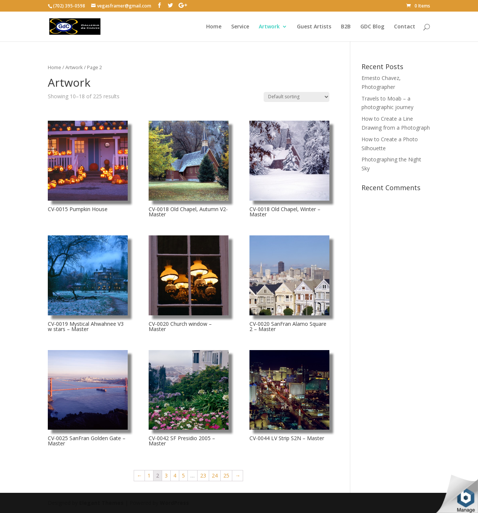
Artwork (269, 27)
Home (213, 27)
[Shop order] (296, 97)
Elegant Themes (101, 502)
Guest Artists (314, 27)
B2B (346, 27)
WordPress (174, 502)
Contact (404, 27)
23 (203, 475)
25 (226, 475)
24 (215, 475)
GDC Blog (372, 27)
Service (240, 27)
